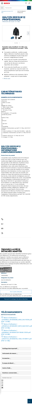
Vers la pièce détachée (16, 291)
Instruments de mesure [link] (9, 353)
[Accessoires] (10, 358)
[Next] (19, 43)
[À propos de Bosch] (14, 363)
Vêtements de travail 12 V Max (7, 12)
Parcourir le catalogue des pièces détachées (16, 299)
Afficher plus (7, 78)
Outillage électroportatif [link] (9, 348)
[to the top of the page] (30, 401)
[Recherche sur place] (29, 8)
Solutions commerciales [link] (9, 373)
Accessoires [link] (6, 358)
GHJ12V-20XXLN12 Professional (21, 12)
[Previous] (13, 43)
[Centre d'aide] (11, 368)
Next (28, 33)
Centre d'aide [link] (6, 368)
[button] (2, 381)
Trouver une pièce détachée (16, 240)
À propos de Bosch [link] (8, 363)
